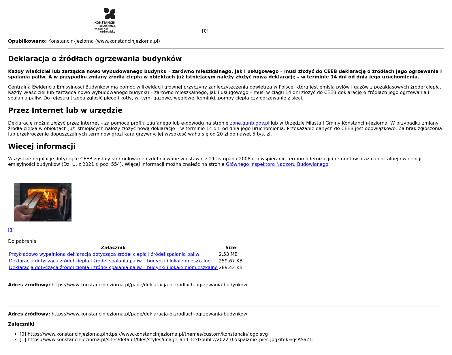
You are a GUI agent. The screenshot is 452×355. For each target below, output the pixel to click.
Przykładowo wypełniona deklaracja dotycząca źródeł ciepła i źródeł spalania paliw (104, 254)
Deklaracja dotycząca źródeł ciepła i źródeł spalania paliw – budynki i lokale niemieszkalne (113, 267)
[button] (226, 207)
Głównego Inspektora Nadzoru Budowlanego (277, 164)
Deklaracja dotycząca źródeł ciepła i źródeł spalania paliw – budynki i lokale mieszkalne (110, 261)
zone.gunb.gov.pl (250, 123)
